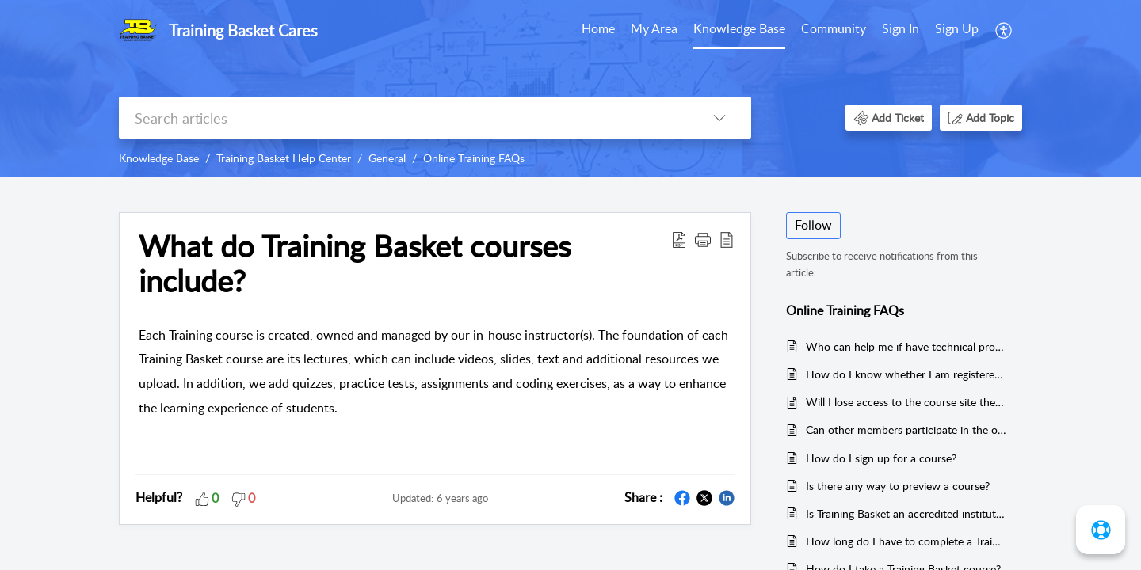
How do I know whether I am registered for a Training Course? (906, 374)
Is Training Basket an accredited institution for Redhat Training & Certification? (906, 513)
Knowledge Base (739, 28)
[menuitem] (598, 30)
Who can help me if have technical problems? (906, 346)
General (387, 157)
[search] (403, 118)
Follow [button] (813, 225)
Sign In (900, 28)
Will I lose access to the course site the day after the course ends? (906, 401)
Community (833, 28)
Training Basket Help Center (283, 157)
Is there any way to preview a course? (898, 485)
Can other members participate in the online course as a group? (906, 429)
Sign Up (957, 28)
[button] (1004, 30)
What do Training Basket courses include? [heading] (354, 263)
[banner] (570, 88)
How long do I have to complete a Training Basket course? (906, 541)
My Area (654, 28)
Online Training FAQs (474, 157)
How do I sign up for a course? (881, 458)
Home (598, 28)
